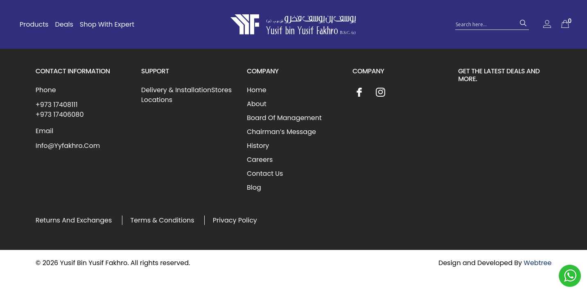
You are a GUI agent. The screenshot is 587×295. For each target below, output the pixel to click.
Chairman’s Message (281, 131)
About (256, 104)
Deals (64, 24)
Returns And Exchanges (74, 220)
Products (34, 24)
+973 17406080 (60, 114)
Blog (254, 187)
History (258, 145)
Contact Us (265, 173)
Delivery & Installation (176, 90)
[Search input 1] (485, 24)
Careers (260, 159)
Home (256, 90)
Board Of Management (284, 118)
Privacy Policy (235, 220)
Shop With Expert (107, 24)
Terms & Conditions (162, 220)
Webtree (537, 263)
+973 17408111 (57, 104)
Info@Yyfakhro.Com (68, 145)
